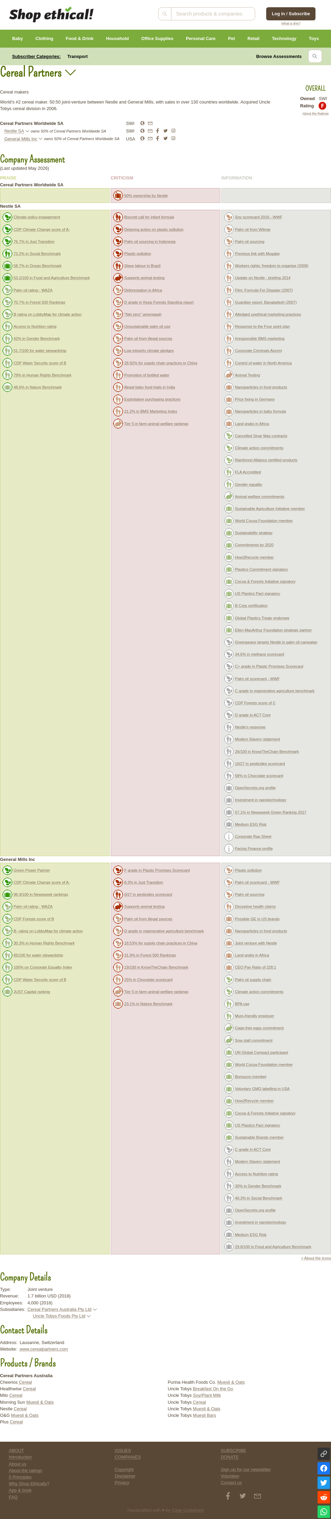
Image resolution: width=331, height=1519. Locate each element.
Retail (254, 38)
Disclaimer (125, 1476)
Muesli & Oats (40, 1402)
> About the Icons (316, 1258)
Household (117, 38)
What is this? (290, 23)
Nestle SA (14, 131)
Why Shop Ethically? (29, 1483)
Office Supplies (157, 38)
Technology (284, 38)
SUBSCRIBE (233, 1450)
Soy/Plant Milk (207, 1395)
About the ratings (25, 1470)
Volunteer (230, 1476)
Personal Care (200, 38)
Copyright (124, 1469)
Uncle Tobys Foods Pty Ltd (59, 1316)
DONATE (230, 1457)
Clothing (44, 38)
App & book (20, 1490)
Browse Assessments (279, 56)
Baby (17, 38)
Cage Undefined (188, 1510)
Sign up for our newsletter (246, 1469)
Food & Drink (79, 38)
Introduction (20, 1457)
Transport (77, 56)
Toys (314, 38)
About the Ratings (315, 113)
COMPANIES (128, 1457)
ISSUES (123, 1450)
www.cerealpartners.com (44, 1349)
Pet (231, 38)
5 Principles (20, 1477)
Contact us (231, 1482)
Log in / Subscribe (291, 13)
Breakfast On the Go (213, 1388)
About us (18, 1464)
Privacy (122, 1482)
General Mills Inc (20, 138)
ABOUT (16, 1450)
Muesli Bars (204, 1415)
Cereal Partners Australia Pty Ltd (60, 1309)
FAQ (13, 1497)
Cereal (25, 1382)
